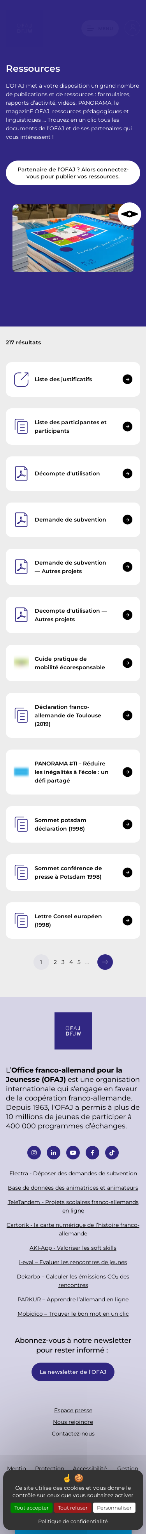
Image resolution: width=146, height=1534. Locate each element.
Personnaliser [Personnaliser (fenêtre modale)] (114, 1507)
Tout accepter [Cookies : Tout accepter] (31, 1507)
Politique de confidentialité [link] (73, 1521)
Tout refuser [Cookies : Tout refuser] (73, 1507)
